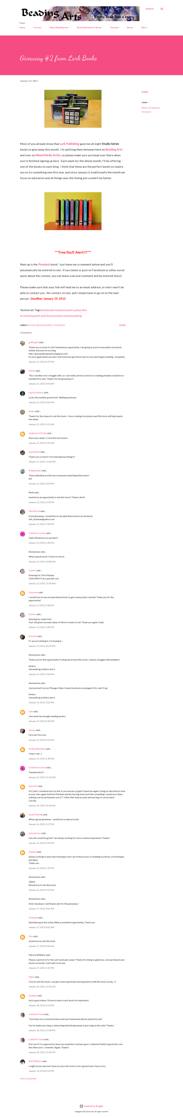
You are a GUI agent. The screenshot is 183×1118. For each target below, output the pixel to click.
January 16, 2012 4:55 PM (41, 843)
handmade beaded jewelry (58, 310)
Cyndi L (32, 570)
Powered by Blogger (91, 1106)
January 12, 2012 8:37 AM (41, 361)
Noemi (32, 730)
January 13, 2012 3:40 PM (41, 627)
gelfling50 (34, 342)
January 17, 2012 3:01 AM (41, 908)
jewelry (37, 315)
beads (28, 315)
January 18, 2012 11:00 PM (42, 1030)
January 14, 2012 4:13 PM (41, 739)
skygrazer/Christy (37, 433)
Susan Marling (35, 814)
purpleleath (34, 451)
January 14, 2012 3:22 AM (41, 702)
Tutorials (114, 27)
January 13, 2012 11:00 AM (42, 583)
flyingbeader (35, 470)
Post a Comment (28, 1078)
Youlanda (33, 917)
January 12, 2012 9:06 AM (41, 402)
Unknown (33, 592)
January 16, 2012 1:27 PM (41, 824)
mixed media (62, 315)
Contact (37, 27)
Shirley (32, 370)
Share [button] (145, 92)
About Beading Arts (59, 27)
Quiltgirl (33, 995)
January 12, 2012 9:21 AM (41, 424)
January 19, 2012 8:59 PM (41, 1071)
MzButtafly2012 (37, 748)
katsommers (35, 833)
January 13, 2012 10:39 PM (42, 646)
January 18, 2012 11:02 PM (42, 1052)
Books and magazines (151, 107)
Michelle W (34, 511)
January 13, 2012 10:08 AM (42, 561)
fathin (31, 976)
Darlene (32, 851)
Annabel (33, 636)
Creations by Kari (37, 533)
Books (130, 27)
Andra (32, 411)
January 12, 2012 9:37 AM (41, 443)
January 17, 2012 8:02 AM (41, 927)
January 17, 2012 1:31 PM (41, 967)
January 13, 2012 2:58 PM (41, 605)
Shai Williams (35, 1061)
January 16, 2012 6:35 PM (41, 868)
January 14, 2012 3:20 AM (41, 674)
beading (76, 315)
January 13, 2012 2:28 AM (41, 542)
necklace (48, 315)
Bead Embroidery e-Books (89, 27)
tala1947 (33, 786)
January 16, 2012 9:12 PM (41, 889)
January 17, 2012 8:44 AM (41, 946)
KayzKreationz (36, 392)
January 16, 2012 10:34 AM (42, 805)
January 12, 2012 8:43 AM (41, 383)
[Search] (150, 8)
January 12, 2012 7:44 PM (41, 524)
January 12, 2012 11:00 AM (42, 461)
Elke (31, 936)
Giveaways (146, 111)
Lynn (31, 711)
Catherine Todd (36, 1014)
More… (144, 27)
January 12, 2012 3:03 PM (41, 483)
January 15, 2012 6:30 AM (41, 758)
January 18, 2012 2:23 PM (41, 1005)
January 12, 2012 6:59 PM (41, 502)
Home (22, 27)
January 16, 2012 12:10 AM (42, 777)
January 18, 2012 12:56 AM (42, 986)
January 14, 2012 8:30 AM (41, 721)
